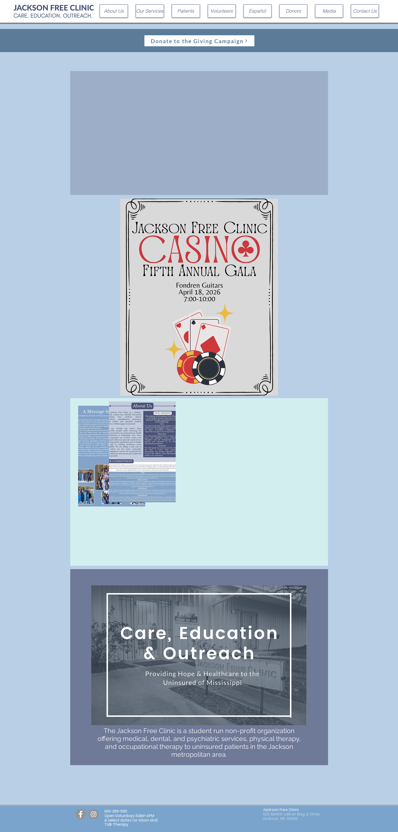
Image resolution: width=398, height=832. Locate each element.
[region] (199, 482)
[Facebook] (80, 814)
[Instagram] (93, 814)
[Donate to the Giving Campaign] (199, 41)
